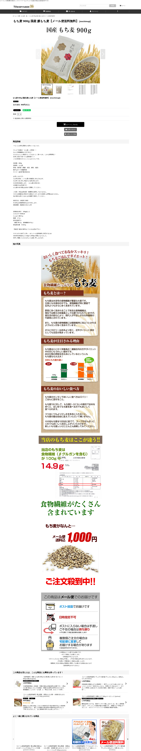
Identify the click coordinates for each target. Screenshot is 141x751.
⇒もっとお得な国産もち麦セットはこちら (26, 145)
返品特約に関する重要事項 (22, 118)
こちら (29, 229)
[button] (117, 11)
